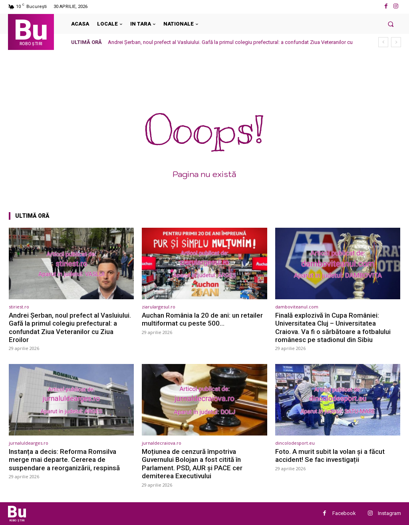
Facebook (344, 513)
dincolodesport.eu (295, 443)
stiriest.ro (19, 306)
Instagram (389, 513)
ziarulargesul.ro (158, 306)
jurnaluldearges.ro (28, 443)
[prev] (383, 42)
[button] (391, 24)
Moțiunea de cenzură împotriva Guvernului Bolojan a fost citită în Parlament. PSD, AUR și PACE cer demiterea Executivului (192, 463)
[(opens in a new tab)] (71, 263)
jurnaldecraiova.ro (161, 443)
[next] (396, 42)
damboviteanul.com (296, 306)
